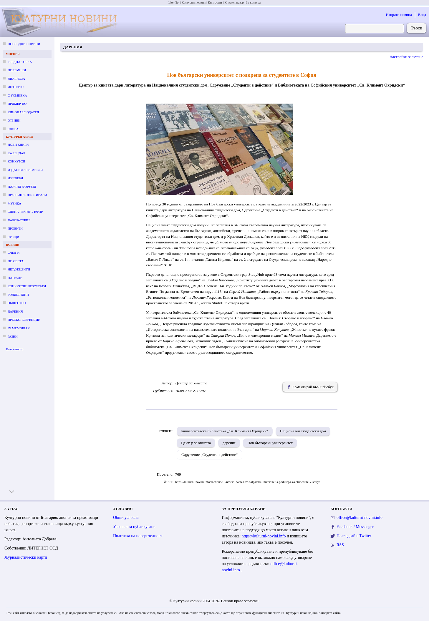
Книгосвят (215, 2)
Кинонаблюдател (23, 112)
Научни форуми (22, 186)
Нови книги (18, 144)
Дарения (15, 311)
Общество (17, 303)
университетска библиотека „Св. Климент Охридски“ (224, 431)
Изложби (15, 178)
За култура (253, 2)
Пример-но (17, 103)
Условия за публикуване (134, 526)
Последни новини (24, 44)
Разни (13, 336)
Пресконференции (24, 319)
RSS (340, 545)
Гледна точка (20, 62)
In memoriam (19, 328)
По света (16, 261)
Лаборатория (19, 220)
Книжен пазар (234, 2)
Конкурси (16, 161)
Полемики (17, 70)
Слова (13, 129)
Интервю (16, 87)
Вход (422, 14)
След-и (13, 252)
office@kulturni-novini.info (359, 517)
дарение (229, 443)
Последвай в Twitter (354, 536)
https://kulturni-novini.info (264, 536)
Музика (14, 203)
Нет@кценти (19, 269)
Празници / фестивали (27, 195)
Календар (16, 153)
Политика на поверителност (137, 536)
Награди (15, 278)
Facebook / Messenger (355, 526)
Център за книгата (196, 443)
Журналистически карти (25, 557)
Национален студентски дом (303, 431)
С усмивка (17, 95)
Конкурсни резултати (27, 286)
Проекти (15, 228)
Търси (416, 28)
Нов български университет (269, 443)
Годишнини (18, 294)
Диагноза (16, 78)
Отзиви (14, 120)
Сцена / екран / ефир (25, 211)
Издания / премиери (25, 170)
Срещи (13, 237)
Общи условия (126, 517)
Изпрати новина (399, 14)
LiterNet (173, 2)
